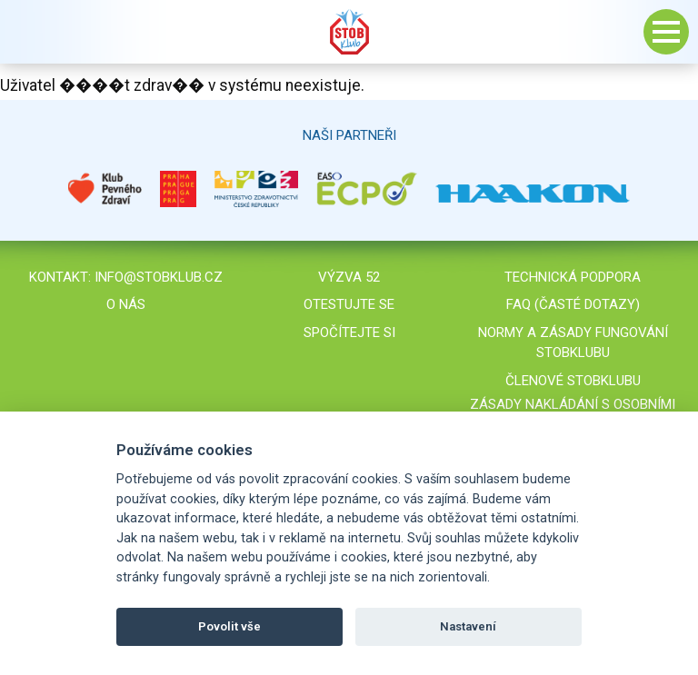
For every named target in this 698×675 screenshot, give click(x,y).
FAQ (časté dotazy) (573, 304)
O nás (125, 304)
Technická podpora (572, 277)
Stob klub (349, 32)
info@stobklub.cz (159, 277)
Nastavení (468, 626)
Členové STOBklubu (573, 380)
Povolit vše (229, 626)
